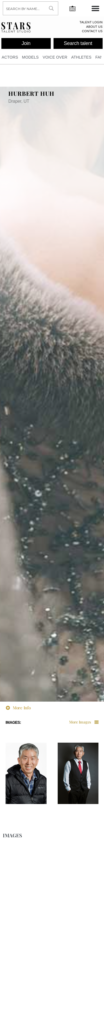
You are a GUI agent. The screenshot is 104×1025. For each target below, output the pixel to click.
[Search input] (24, 8)
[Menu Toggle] (95, 8)
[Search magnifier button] (51, 8)
